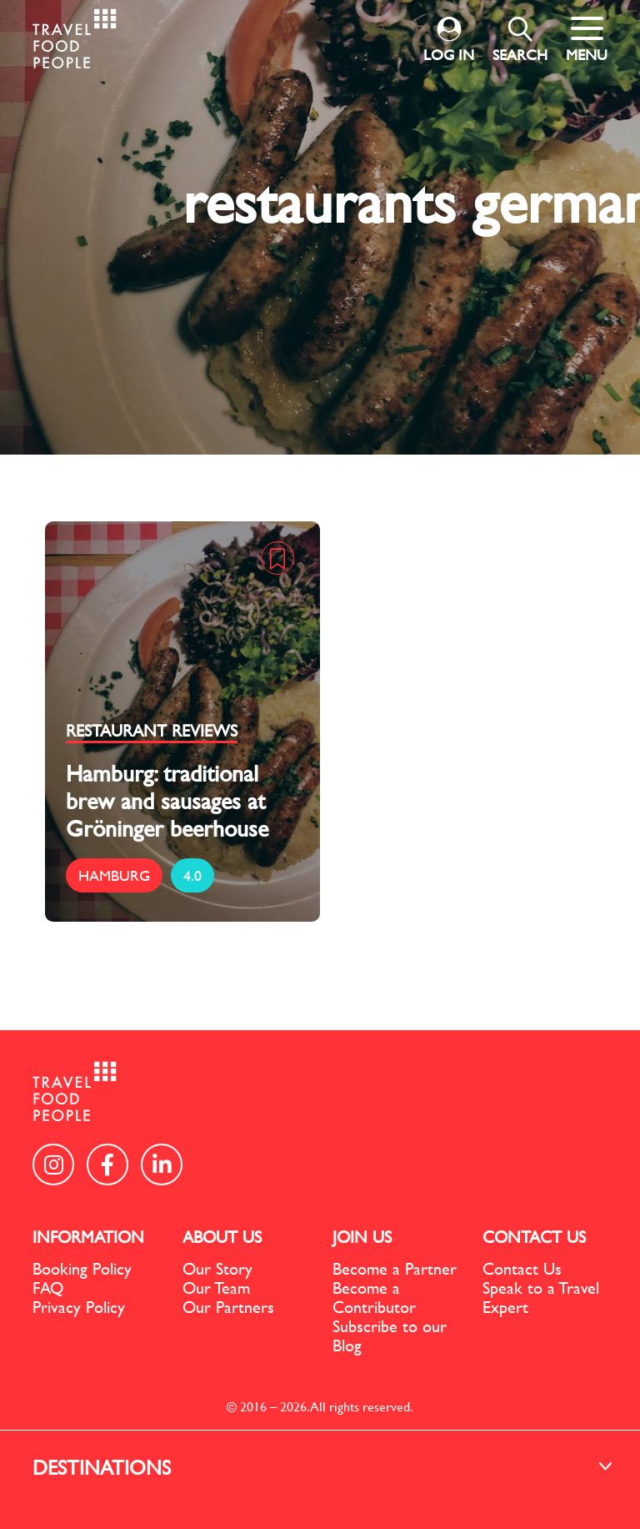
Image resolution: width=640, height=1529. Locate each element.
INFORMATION (88, 1237)
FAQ (47, 1287)
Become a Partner (394, 1268)
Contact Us (522, 1268)
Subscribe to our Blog (389, 1335)
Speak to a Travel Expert (540, 1297)
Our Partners (228, 1307)
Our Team (216, 1287)
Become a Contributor (374, 1297)
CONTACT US (534, 1237)
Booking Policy (82, 1268)
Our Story (217, 1268)
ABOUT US (222, 1237)
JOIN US (362, 1237)
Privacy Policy (78, 1307)
